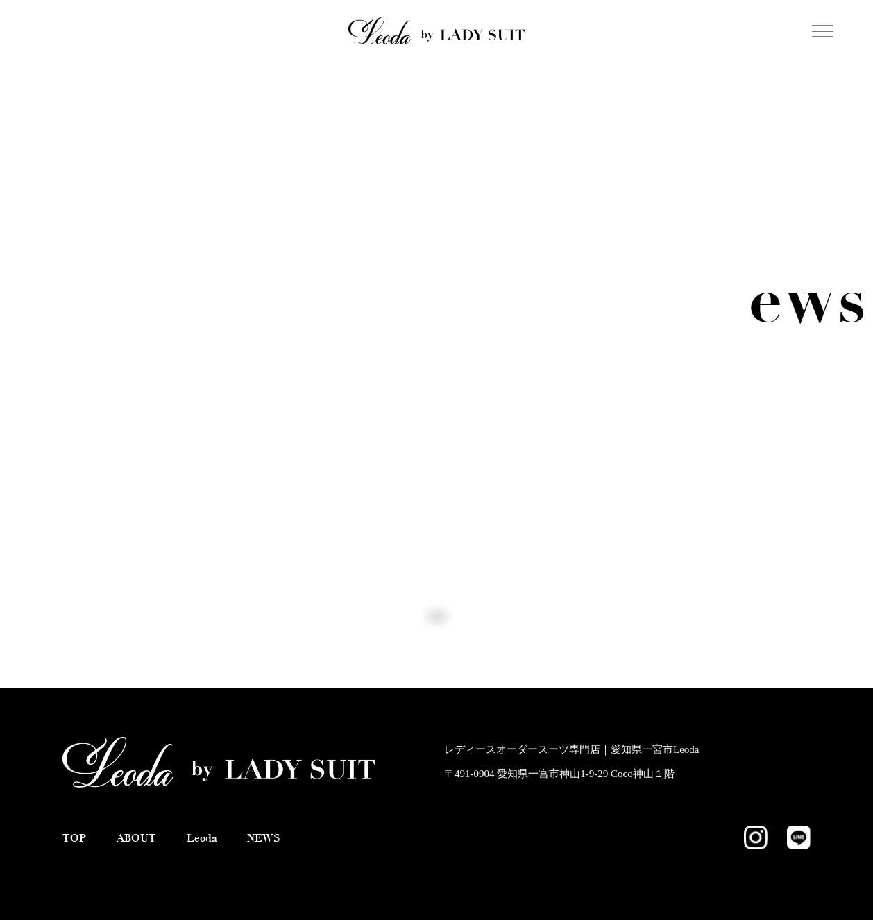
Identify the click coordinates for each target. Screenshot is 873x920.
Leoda (202, 837)
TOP (74, 837)
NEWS (263, 837)
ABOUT (136, 837)
